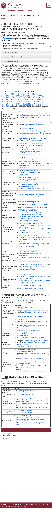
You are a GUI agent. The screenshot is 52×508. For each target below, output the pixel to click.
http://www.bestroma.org (28, 309)
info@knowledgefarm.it (26, 410)
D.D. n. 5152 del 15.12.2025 (20, 105)
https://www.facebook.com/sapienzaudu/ (36, 355)
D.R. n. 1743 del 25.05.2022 (38, 381)
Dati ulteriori (36, 15)
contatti (5, 438)
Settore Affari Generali (10, 435)
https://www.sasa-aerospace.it (34, 144)
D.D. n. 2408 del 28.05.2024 (21, 97)
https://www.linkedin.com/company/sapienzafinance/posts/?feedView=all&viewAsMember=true (32, 160)
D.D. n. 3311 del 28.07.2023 (15, 300)
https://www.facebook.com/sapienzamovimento (28, 334)
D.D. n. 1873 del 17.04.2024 (20, 96)
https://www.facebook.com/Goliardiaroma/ (38, 116)
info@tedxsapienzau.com (30, 177)
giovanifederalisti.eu (30, 270)
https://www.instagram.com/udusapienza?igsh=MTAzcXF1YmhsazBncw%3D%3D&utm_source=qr (35, 239)
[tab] (26, 52)
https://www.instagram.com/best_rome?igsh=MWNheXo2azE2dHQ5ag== (34, 251)
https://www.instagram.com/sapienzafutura (38, 130)
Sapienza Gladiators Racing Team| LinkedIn (37, 232)
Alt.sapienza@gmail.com (29, 170)
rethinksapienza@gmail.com (31, 220)
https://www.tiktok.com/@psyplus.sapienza (36, 140)
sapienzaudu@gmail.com (30, 236)
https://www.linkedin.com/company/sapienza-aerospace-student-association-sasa (35, 154)
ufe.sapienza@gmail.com (31, 268)
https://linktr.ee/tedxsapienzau (31, 181)
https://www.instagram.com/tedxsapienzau (38, 183)
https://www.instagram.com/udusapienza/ (36, 353)
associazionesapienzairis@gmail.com (33, 194)
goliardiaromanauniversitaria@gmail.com (34, 114)
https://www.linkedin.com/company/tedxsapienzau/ (29, 185)
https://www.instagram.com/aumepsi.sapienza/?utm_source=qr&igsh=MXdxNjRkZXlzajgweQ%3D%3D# (32, 209)
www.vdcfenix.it (23, 360)
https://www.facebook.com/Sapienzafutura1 (38, 134)
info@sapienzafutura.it (29, 128)
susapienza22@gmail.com (28, 346)
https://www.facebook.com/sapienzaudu (37, 243)
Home (3, 15)
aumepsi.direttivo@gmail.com (31, 202)
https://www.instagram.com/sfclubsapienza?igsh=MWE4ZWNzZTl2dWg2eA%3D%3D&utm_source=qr (35, 165)
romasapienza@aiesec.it (26, 391)
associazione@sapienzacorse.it (32, 121)
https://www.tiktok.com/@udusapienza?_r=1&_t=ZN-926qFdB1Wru (33, 246)
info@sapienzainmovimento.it (30, 332)
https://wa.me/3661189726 (32, 330)
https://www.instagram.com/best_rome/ (36, 311)
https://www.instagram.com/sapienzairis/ (39, 196)
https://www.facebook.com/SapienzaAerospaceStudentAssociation (30, 150)
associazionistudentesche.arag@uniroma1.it (20, 83)
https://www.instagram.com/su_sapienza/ (36, 341)
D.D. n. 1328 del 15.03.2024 (15, 94)
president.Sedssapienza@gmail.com (28, 417)
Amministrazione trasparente (14, 15)
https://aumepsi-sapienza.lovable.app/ (36, 204)
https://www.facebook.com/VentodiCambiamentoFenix (31, 371)
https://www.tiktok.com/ (27, 365)
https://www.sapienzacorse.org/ (34, 125)
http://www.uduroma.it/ (27, 351)
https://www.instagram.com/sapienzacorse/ (38, 123)
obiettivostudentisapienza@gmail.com (32, 288)
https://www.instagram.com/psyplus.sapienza (32, 139)
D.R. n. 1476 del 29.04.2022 (15, 381)
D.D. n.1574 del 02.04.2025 (20, 99)
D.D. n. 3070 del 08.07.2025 (20, 101)
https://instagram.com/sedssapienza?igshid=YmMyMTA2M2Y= (30, 420)
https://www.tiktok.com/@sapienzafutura (35, 132)
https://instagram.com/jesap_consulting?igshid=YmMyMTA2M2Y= (35, 281)
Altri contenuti (27, 15)
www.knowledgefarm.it (25, 412)
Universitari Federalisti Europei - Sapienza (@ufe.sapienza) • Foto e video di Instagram (34, 265)
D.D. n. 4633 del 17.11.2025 (20, 103)
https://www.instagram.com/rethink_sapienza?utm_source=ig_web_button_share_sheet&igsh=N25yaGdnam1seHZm (33, 215)
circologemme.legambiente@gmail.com (32, 316)
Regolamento (7, 39)
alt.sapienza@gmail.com (26, 394)
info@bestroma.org (26, 307)
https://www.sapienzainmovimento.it (34, 337)
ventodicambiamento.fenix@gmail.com (31, 358)
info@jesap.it (26, 275)
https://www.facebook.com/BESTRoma (35, 312)
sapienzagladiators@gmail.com (32, 223)
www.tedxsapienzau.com (32, 179)
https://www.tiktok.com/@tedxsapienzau (35, 188)
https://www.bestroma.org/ (33, 261)
